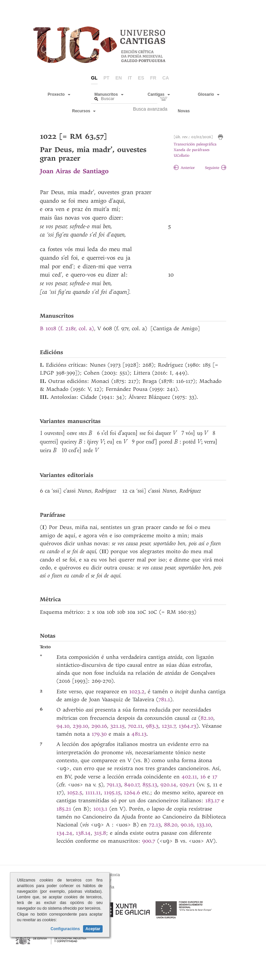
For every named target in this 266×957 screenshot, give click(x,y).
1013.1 (101, 809)
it (130, 77)
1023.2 (136, 691)
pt (107, 77)
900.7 (149, 841)
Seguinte (215, 168)
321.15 (117, 726)
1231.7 (169, 726)
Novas (184, 111)
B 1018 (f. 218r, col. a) (67, 328)
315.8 (100, 833)
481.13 (139, 734)
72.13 (155, 825)
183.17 (213, 800)
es (141, 77)
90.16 (187, 825)
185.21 (64, 809)
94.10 (62, 726)
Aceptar (92, 929)
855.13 (149, 784)
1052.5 (74, 792)
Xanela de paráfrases (192, 150)
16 (204, 776)
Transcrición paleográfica (195, 144)
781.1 (164, 699)
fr (153, 77)
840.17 (131, 784)
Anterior (184, 168)
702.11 (135, 726)
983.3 (152, 726)
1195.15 (112, 792)
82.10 (207, 718)
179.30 (100, 734)
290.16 (99, 726)
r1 (193, 784)
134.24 (64, 833)
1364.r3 (187, 726)
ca (165, 77)
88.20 (170, 825)
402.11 (189, 776)
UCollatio (181, 155)
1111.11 (93, 792)
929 (184, 784)
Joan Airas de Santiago (74, 171)
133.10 (204, 825)
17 (214, 776)
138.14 (83, 833)
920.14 (168, 784)
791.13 (114, 784)
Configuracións (65, 929)
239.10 (80, 726)
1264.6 (133, 792)
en (118, 77)
